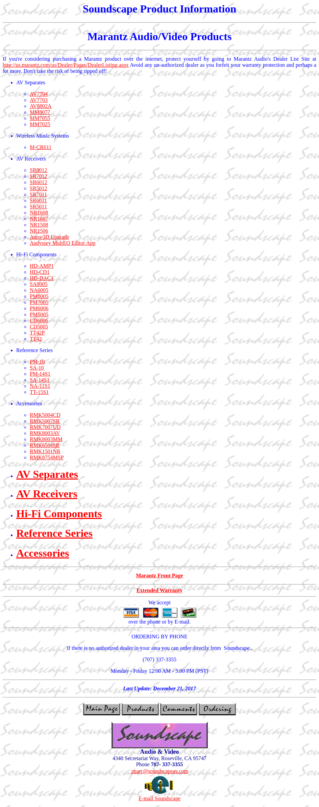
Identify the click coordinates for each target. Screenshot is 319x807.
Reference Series (54, 533)
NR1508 (39, 225)
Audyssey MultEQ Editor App (62, 243)
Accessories (42, 553)
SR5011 (38, 206)
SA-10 (37, 368)
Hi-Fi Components (59, 514)
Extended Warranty (159, 590)
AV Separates (47, 474)
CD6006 (39, 320)
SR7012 (38, 176)
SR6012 (38, 182)
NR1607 (39, 219)
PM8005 (39, 296)
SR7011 (38, 194)
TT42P (37, 333)
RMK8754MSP (47, 457)
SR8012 (38, 170)
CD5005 (39, 326)
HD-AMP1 (42, 266)
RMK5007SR (44, 421)
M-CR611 (40, 147)
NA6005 (39, 290)
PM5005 (39, 314)
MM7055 (40, 118)
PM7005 (39, 302)
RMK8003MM (46, 439)
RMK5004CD (45, 415)
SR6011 (38, 200)
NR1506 (39, 231)
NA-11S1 (40, 386)
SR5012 (38, 188)
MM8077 (40, 112)
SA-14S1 (40, 380)
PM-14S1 (40, 374)
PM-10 (37, 362)
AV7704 (39, 94)
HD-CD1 (40, 272)
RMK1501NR (45, 451)
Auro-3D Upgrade (49, 237)
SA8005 (38, 284)
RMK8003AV (45, 433)
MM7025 (40, 124)
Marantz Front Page (159, 575)
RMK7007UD (45, 427)
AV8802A (41, 106)
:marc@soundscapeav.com (160, 771)
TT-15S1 (39, 392)
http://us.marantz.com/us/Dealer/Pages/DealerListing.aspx (66, 65)
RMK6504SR (44, 445)
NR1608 (39, 212)
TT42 (36, 339)
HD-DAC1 (41, 278)
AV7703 (39, 100)
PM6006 (39, 308)
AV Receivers (46, 494)
